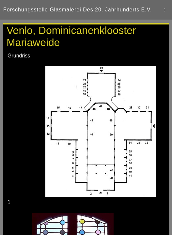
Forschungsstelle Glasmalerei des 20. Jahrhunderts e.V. (77, 9)
